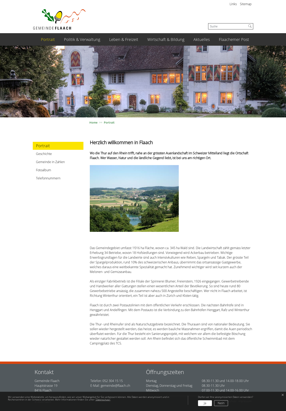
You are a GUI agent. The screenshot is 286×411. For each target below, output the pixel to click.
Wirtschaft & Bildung (165, 39)
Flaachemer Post (234, 39)
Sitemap (246, 4)
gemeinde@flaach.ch (115, 385)
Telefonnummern (48, 178)
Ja (205, 403)
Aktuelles (201, 39)
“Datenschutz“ (102, 399)
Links (233, 4)
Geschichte (44, 154)
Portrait (49, 39)
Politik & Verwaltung (82, 39)
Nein (221, 403)
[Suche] (227, 26)
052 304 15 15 (112, 381)
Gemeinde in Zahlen (50, 162)
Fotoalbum (43, 170)
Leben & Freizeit (123, 39)
